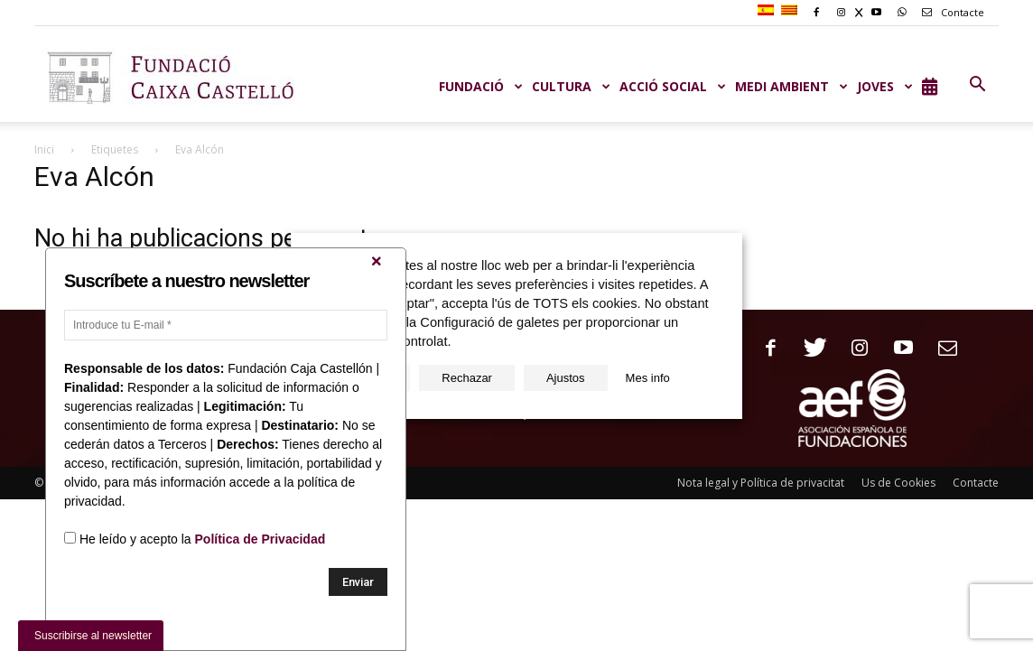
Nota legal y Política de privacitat (760, 482)
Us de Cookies (898, 482)
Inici (44, 149)
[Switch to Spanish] (768, 10)
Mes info (648, 378)
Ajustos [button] (565, 378)
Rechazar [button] (467, 378)
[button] (977, 85)
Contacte (950, 12)
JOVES (885, 86)
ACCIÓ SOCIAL (672, 86)
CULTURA (571, 86)
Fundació (481, 86)
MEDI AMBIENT (791, 86)
